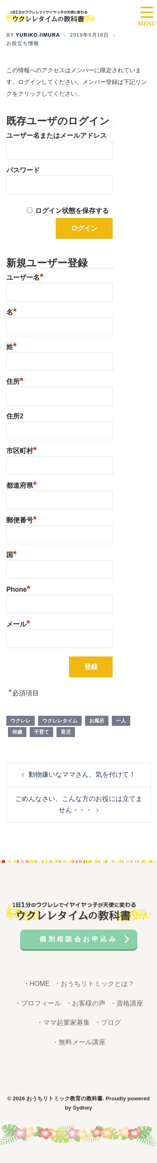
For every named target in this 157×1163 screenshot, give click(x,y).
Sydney (82, 1108)
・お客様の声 (85, 1003)
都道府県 (21, 484)
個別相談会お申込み (78, 939)
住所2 (14, 416)
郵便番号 (21, 519)
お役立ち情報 (22, 43)
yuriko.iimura (38, 35)
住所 (14, 380)
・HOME (36, 983)
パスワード (23, 170)
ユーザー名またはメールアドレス (56, 135)
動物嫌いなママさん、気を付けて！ (82, 774)
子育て (41, 732)
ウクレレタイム (59, 721)
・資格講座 (126, 1003)
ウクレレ (20, 721)
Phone (18, 588)
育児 (66, 732)
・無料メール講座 (79, 1042)
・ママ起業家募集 (63, 1022)
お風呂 (96, 721)
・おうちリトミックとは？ (94, 983)
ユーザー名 (25, 276)
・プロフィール (37, 1003)
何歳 (17, 732)
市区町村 (21, 449)
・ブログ (107, 1022)
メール (18, 623)
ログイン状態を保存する (72, 210)
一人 (121, 721)
